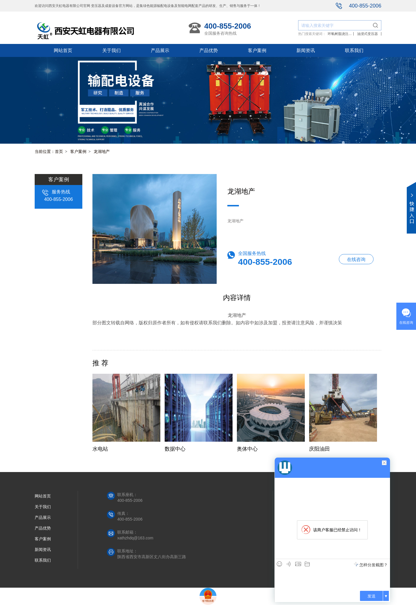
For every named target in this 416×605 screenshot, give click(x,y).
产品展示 (160, 50)
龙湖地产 (102, 151)
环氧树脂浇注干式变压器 (340, 34)
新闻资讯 (305, 50)
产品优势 (208, 50)
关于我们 (111, 50)
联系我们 (354, 50)
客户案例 (257, 50)
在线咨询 (356, 259)
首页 (59, 151)
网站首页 (63, 50)
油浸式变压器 (367, 34)
